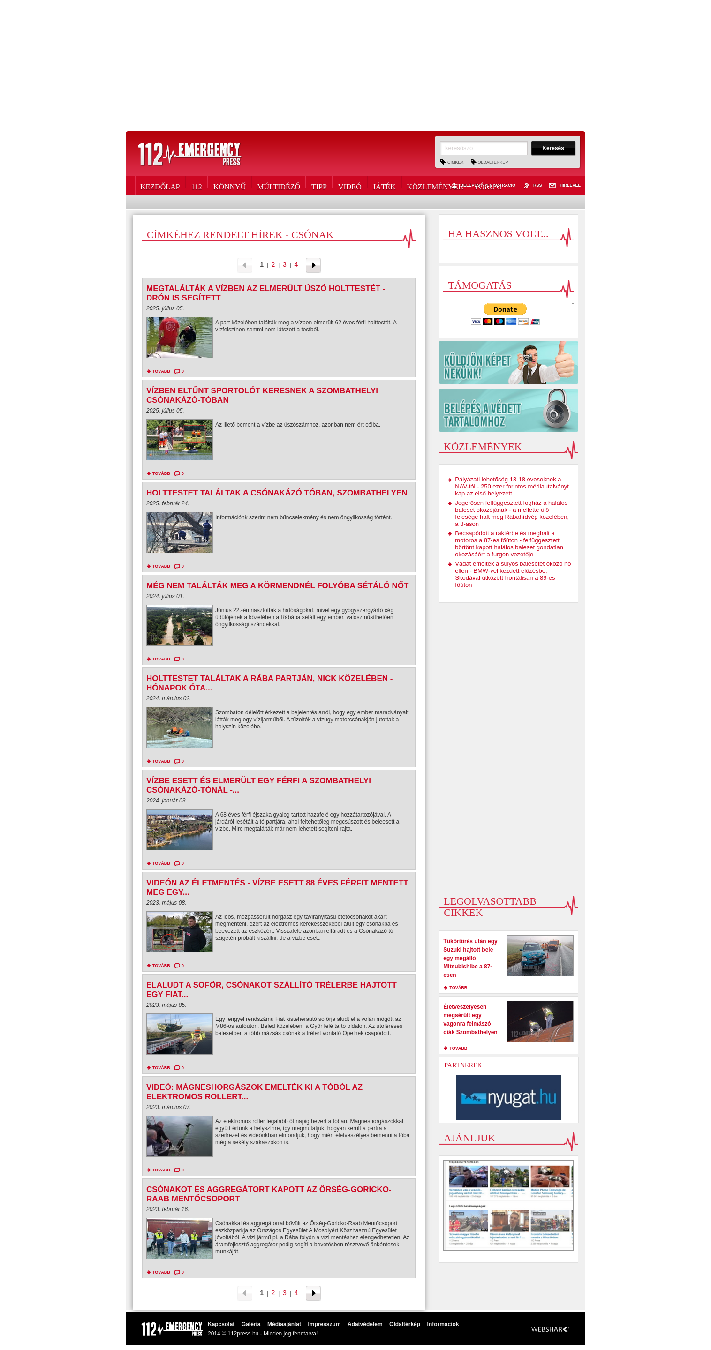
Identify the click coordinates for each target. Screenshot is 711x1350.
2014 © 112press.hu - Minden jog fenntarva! (263, 1333)
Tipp (319, 185)
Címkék (455, 162)
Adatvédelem (365, 1324)
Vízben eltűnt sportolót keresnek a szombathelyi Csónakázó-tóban (262, 395)
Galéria (251, 1324)
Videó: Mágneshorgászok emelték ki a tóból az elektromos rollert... (254, 1092)
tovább (161, 371)
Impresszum (324, 1324)
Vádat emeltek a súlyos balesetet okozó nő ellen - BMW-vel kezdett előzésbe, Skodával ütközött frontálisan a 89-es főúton (513, 574)
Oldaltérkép (493, 162)
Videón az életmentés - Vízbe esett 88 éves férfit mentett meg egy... (277, 887)
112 (196, 185)
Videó (350, 185)
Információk (443, 1324)
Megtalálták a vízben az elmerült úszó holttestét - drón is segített (266, 293)
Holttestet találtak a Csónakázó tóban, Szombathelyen (277, 492)
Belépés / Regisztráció (482, 185)
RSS (532, 185)
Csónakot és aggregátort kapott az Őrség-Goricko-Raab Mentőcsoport (269, 1194)
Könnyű (229, 185)
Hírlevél (565, 185)
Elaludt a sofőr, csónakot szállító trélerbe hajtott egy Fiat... (271, 990)
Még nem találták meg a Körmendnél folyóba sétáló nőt (277, 585)
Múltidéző (278, 185)
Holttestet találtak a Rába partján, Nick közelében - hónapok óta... (269, 683)
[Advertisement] (355, 65)
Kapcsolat (221, 1324)
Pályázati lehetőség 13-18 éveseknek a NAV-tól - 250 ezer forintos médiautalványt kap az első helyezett (512, 486)
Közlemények (435, 185)
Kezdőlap (160, 185)
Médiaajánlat (284, 1324)
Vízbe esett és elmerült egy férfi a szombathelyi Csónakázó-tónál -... (258, 785)
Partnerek (463, 1065)
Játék (384, 185)
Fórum (488, 185)
